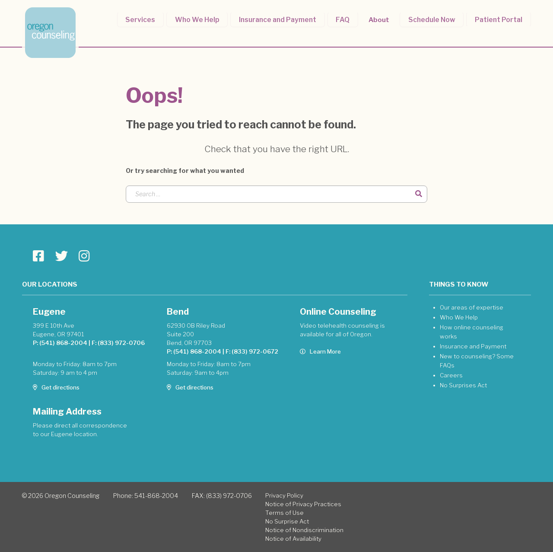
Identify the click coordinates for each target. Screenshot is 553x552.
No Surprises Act (463, 385)
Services (151, 19)
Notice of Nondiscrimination (304, 529)
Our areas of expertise (471, 307)
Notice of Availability (293, 538)
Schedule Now (434, 19)
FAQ (347, 19)
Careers (451, 375)
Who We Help (206, 19)
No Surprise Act (287, 521)
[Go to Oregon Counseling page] (38, 256)
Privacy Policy (284, 495)
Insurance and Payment (284, 19)
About (382, 19)
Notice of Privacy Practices (303, 504)
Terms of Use (284, 512)
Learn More (320, 351)
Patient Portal (499, 19)
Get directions (56, 387)
